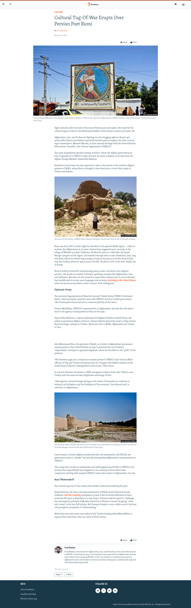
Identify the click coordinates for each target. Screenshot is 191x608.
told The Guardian (72, 495)
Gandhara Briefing (28, 594)
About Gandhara (27, 590)
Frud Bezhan (62, 31)
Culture (58, 12)
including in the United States (121, 280)
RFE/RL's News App (28, 599)
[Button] (123, 42)
